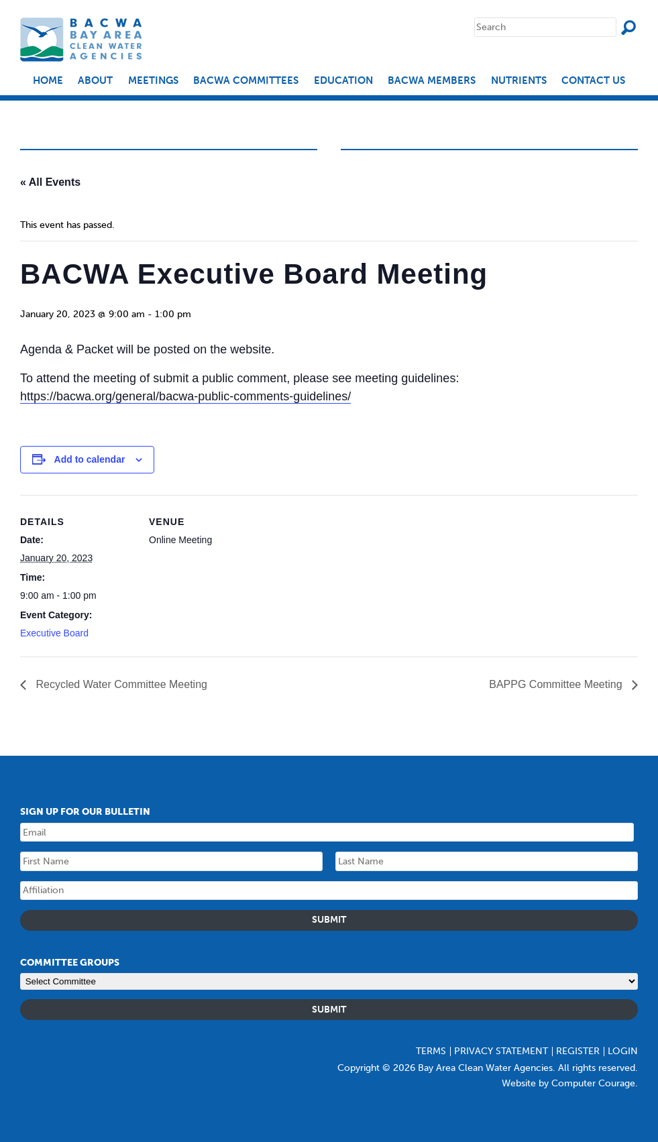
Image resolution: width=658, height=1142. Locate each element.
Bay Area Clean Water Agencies (83, 39)
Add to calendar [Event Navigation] (89, 459)
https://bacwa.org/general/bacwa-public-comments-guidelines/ (185, 396)
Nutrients (519, 81)
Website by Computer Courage (568, 1083)
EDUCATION (343, 81)
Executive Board (54, 633)
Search (628, 27)
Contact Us (593, 81)
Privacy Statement (501, 1051)
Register (578, 1051)
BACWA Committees (245, 81)
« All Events (50, 182)
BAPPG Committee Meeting (557, 684)
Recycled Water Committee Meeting (120, 684)
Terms (431, 1051)
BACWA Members (432, 81)
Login (623, 1051)
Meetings (153, 81)
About (95, 81)
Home (48, 81)
